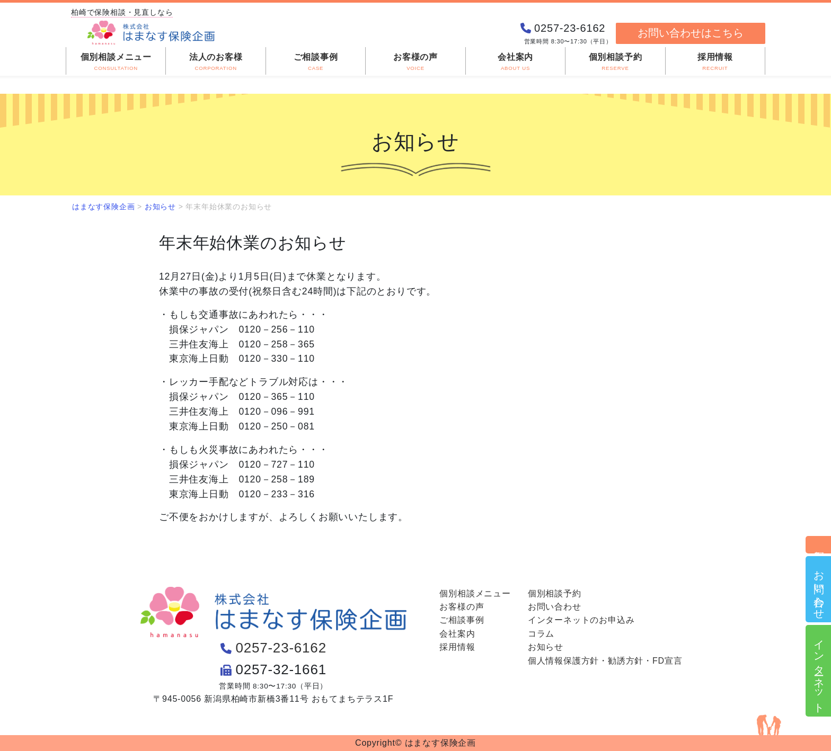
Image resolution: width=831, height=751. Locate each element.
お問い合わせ (819, 589)
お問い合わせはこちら (691, 33)
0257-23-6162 (280, 648)
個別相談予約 (819, 544)
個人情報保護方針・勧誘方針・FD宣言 (605, 660)
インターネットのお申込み (581, 619)
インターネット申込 (819, 670)
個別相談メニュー (474, 593)
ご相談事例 (461, 619)
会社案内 (457, 633)
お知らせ (545, 646)
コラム (541, 633)
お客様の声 (461, 606)
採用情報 (457, 646)
